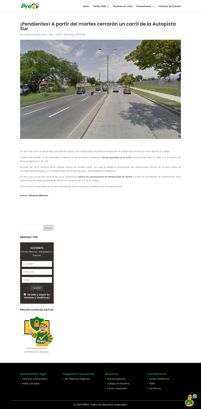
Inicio (86, 6)
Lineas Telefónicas (159, 378)
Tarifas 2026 (99, 6)
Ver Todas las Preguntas (77, 378)
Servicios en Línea (122, 6)
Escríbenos (155, 388)
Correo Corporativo (117, 388)
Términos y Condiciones (34, 378)
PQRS (152, 383)
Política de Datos (31, 383)
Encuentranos (143, 6)
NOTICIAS (80, 34)
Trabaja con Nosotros (118, 383)
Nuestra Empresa (116, 378)
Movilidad (69, 34)
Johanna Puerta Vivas (35, 34)
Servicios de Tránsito (170, 6)
